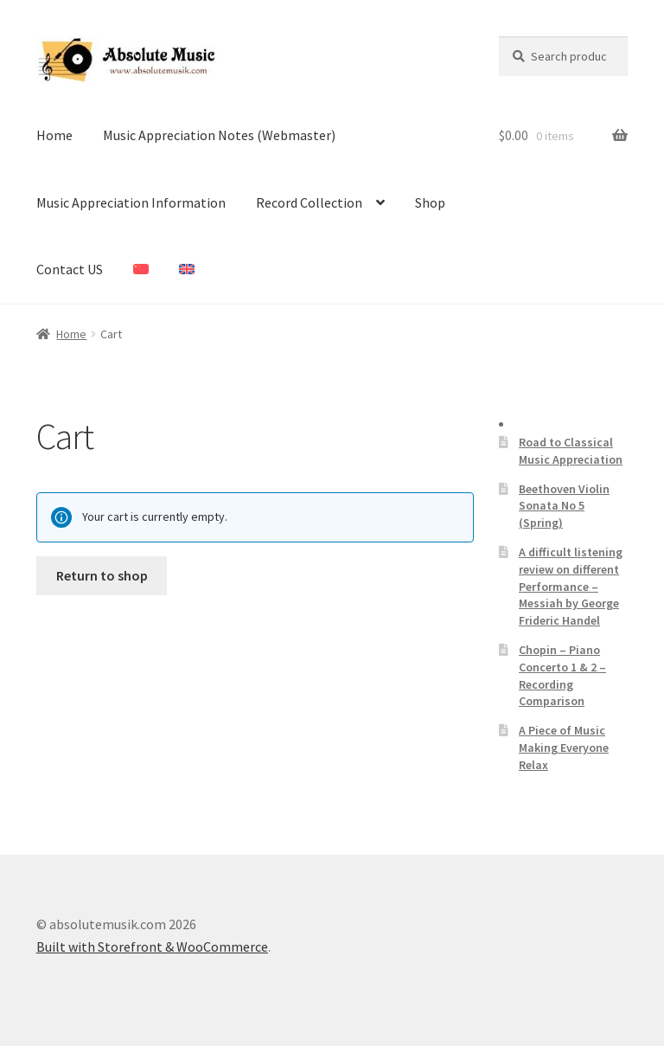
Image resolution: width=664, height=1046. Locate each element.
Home (54, 135)
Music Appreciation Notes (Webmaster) (219, 135)
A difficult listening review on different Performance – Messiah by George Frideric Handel (570, 586)
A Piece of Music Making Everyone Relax (564, 747)
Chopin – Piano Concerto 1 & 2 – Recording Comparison (562, 675)
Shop (430, 202)
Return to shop (102, 575)
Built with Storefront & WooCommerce (152, 946)
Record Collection (309, 202)
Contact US (69, 269)
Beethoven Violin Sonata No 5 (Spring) (564, 506)
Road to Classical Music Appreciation (570, 450)
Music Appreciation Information (131, 202)
